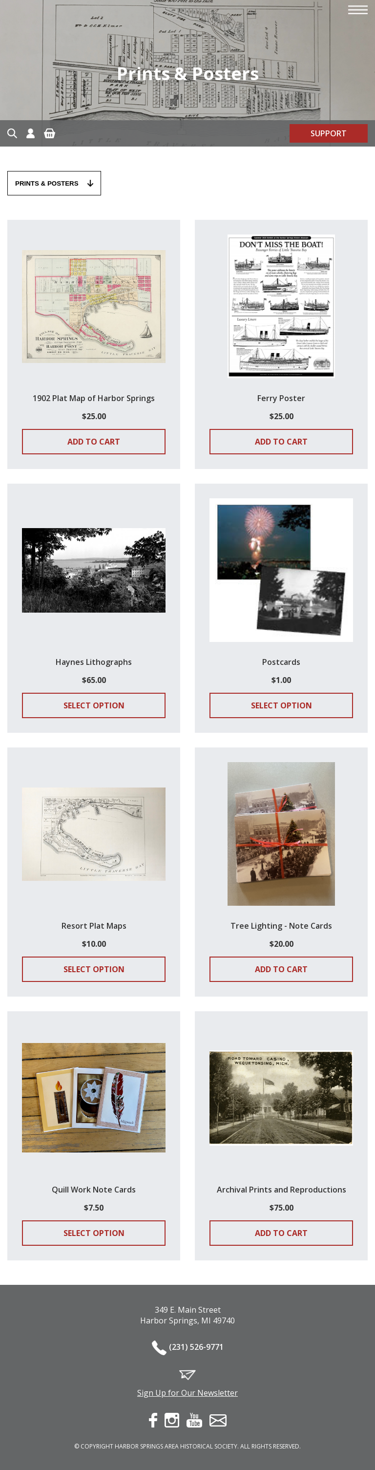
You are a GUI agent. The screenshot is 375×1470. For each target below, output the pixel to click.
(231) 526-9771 (196, 1347)
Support (329, 133)
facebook (153, 1420)
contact (218, 1420)
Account (30, 133)
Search (12, 133)
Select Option (94, 705)
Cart (49, 133)
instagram (172, 1420)
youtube (194, 1420)
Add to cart (93, 441)
